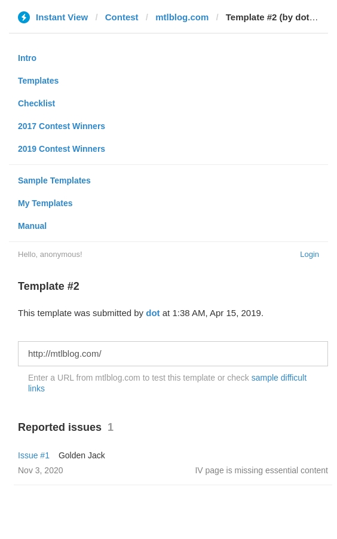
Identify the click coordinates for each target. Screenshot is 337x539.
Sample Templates (54, 180)
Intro (27, 58)
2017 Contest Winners (61, 126)
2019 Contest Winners (61, 149)
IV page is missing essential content (261, 470)
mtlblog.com (182, 17)
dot (153, 313)
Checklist (36, 103)
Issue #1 (34, 455)
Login (309, 254)
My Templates (45, 203)
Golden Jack (82, 455)
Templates (38, 80)
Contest (122, 17)
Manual (32, 226)
